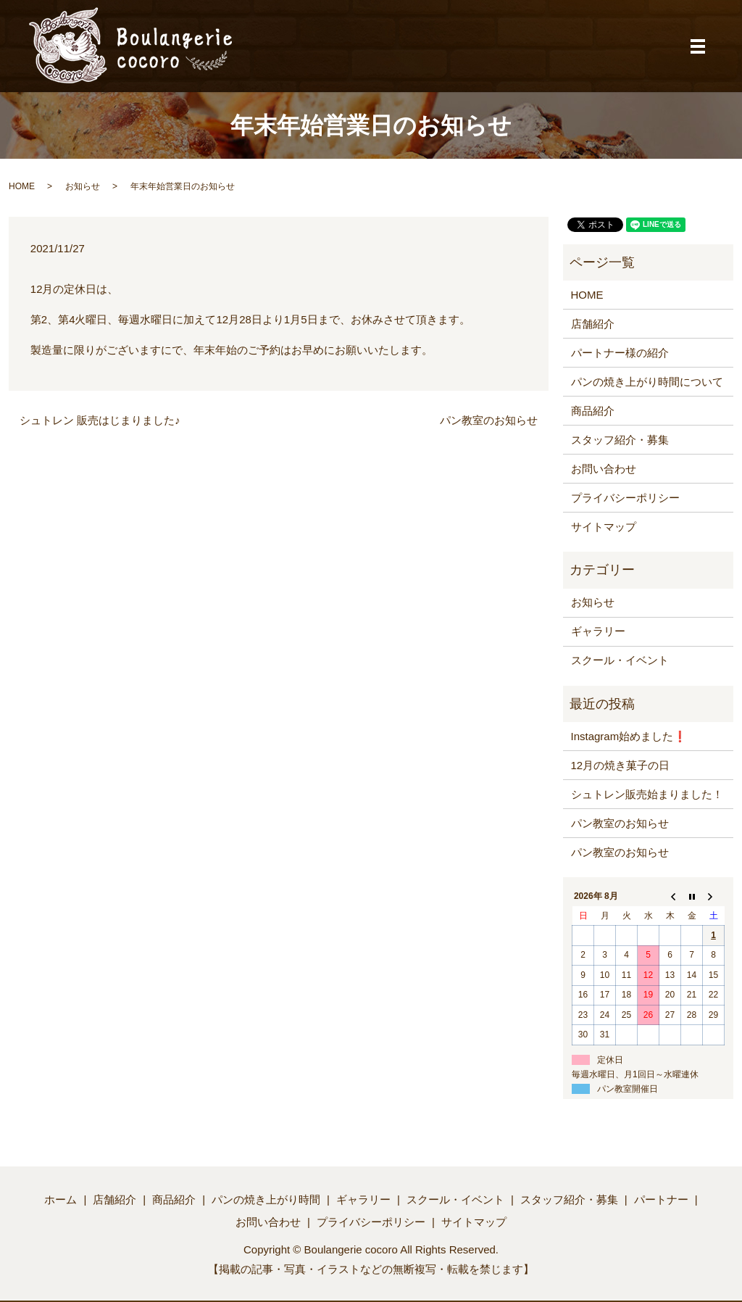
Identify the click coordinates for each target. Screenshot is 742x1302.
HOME (22, 186)
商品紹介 (592, 411)
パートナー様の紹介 (620, 353)
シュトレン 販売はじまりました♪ (100, 420)
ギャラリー (598, 631)
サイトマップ (603, 527)
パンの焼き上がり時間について (647, 382)
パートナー (661, 1199)
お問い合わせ (603, 469)
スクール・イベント (620, 660)
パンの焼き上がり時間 (266, 1199)
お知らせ (82, 186)
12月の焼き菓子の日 (620, 765)
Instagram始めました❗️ (629, 736)
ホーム (60, 1199)
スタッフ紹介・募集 (620, 440)
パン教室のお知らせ (489, 420)
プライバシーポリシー (625, 498)
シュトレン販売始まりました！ (647, 794)
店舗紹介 (592, 324)
